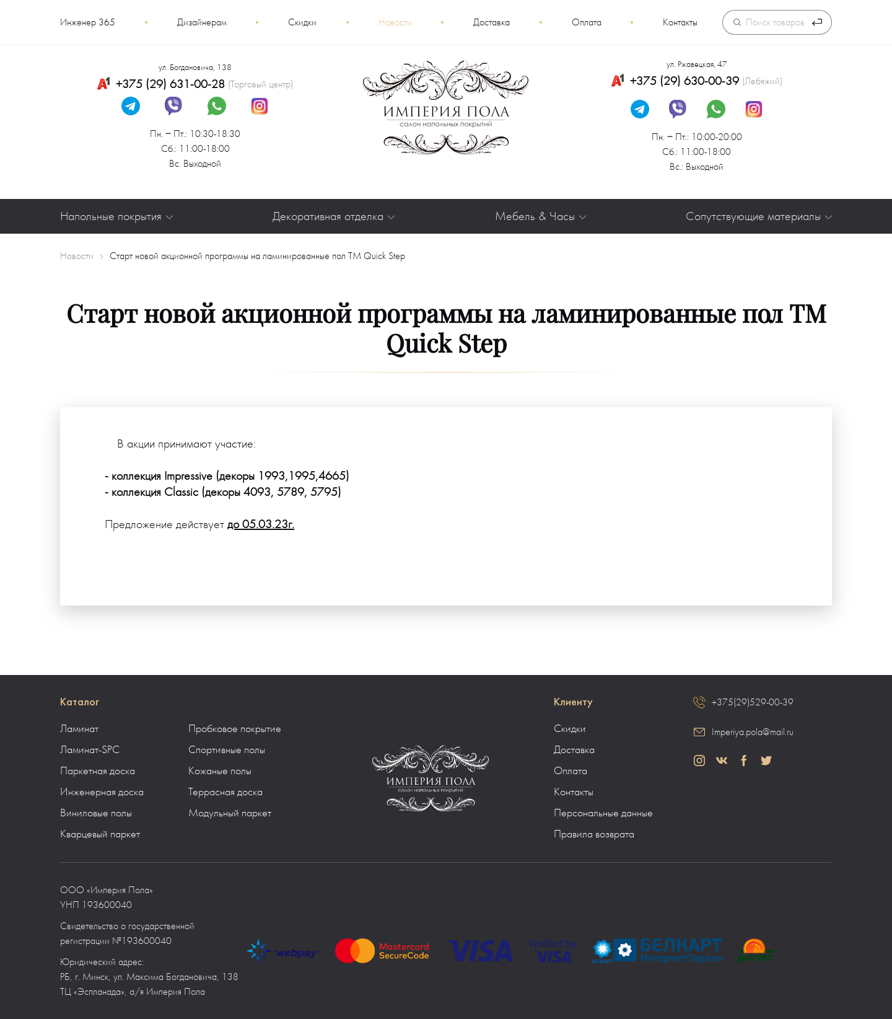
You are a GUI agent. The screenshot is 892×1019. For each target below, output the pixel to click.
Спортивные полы (226, 750)
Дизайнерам (202, 22)
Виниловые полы (96, 813)
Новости (395, 22)
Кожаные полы (219, 771)
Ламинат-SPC (90, 750)
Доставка (491, 22)
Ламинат (79, 729)
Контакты (680, 22)
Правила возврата (594, 834)
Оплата (586, 22)
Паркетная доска (97, 771)
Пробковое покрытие (234, 729)
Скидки (302, 22)
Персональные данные (603, 813)
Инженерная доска (102, 792)
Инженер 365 (87, 22)
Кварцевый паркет (100, 834)
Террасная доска (225, 792)
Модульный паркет (229, 813)
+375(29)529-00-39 (753, 702)
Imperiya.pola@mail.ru (753, 732)
